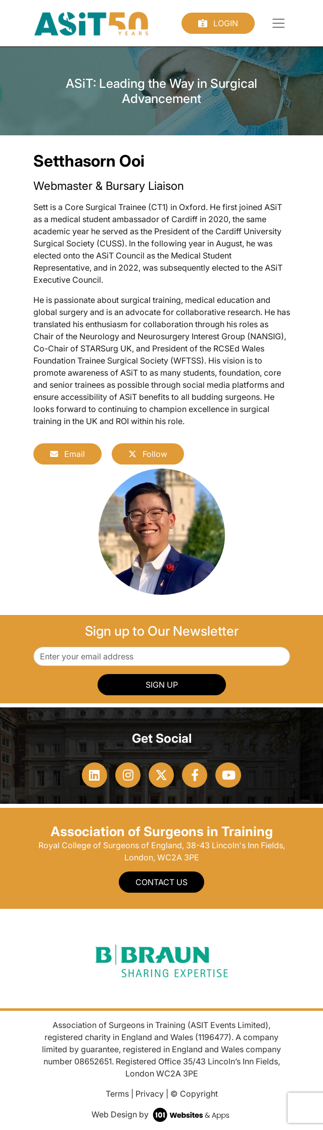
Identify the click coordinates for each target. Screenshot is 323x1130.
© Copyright (194, 1094)
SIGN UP (162, 685)
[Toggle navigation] (278, 23)
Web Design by (161, 1114)
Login (218, 23)
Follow (147, 454)
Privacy (149, 1094)
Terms (117, 1094)
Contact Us (161, 882)
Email (67, 454)
